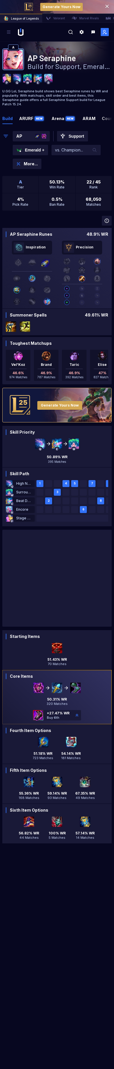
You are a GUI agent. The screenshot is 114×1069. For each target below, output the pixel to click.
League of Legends (21, 18)
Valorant (55, 18)
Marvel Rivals (85, 18)
